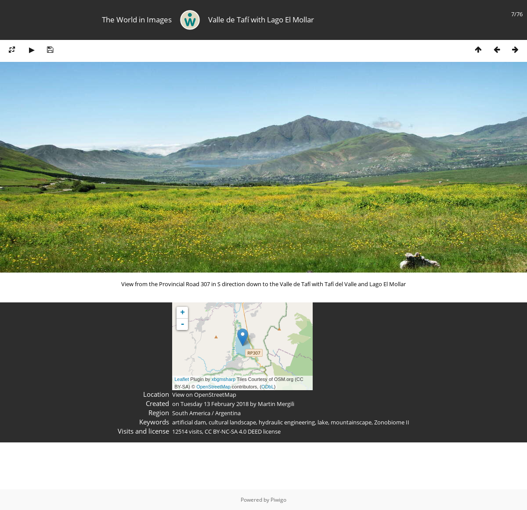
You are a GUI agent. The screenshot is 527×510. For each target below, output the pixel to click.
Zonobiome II (391, 422)
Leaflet (181, 379)
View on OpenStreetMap (204, 395)
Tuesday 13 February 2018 (214, 404)
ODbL (267, 386)
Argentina (228, 413)
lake (323, 422)
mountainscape (351, 422)
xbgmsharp (223, 379)
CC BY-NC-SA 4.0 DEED (233, 431)
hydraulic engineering (287, 422)
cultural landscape (232, 422)
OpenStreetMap (213, 386)
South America (191, 413)
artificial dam (189, 422)
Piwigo (278, 499)
